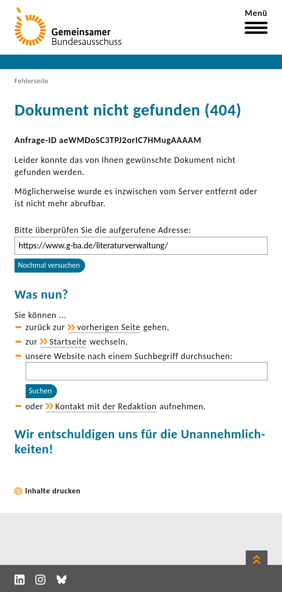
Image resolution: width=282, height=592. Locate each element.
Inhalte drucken (53, 490)
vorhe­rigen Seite (108, 327)
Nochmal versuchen (49, 265)
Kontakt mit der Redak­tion (106, 406)
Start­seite (68, 341)
